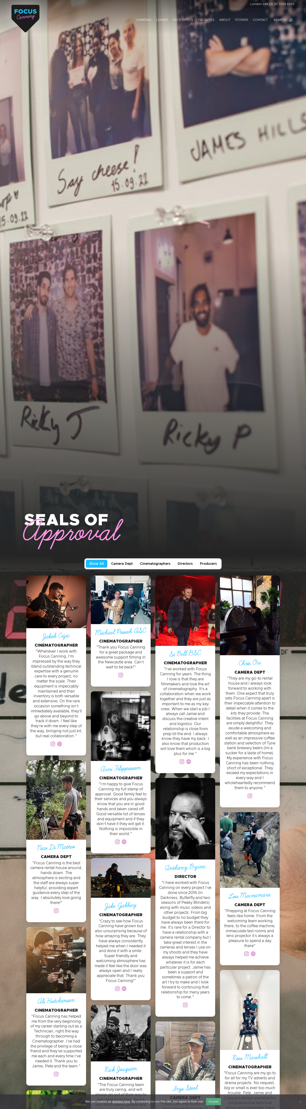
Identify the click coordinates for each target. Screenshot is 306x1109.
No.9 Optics (183, 20)
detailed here (121, 1101)
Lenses (162, 20)
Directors (185, 564)
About (224, 20)
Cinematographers (155, 564)
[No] (300, 1101)
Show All (96, 564)
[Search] (291, 20)
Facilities (206, 20)
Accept (213, 1101)
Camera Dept (122, 564)
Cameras (143, 20)
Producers (208, 564)
